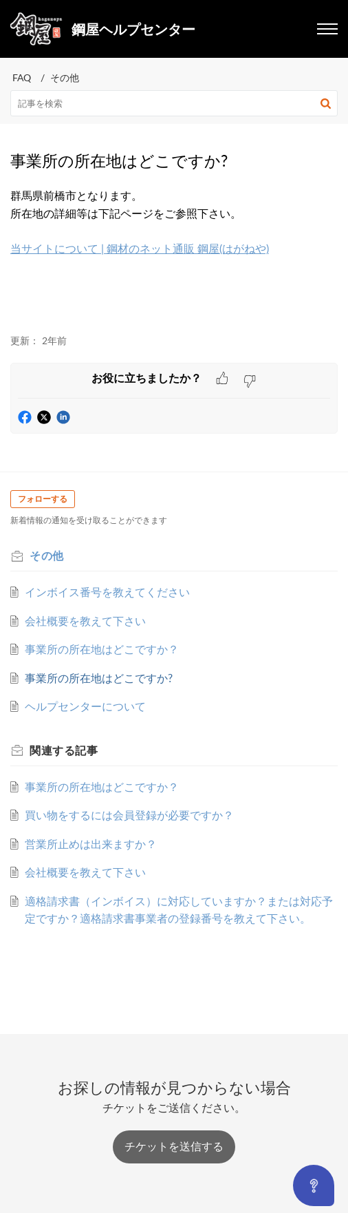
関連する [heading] (64, 750)
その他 (64, 77)
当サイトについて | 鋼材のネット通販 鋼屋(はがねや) (139, 248)
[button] (325, 103)
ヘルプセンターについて (85, 706)
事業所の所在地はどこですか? (99, 678)
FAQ (21, 77)
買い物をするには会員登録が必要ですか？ (129, 815)
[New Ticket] (174, 1146)
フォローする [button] (42, 499)
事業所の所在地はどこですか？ (102, 649)
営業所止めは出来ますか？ (91, 844)
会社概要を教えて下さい (85, 621)
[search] (174, 103)
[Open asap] (313, 1185)
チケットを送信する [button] (174, 1146)
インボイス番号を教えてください (107, 592)
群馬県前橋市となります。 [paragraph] (174, 231)
